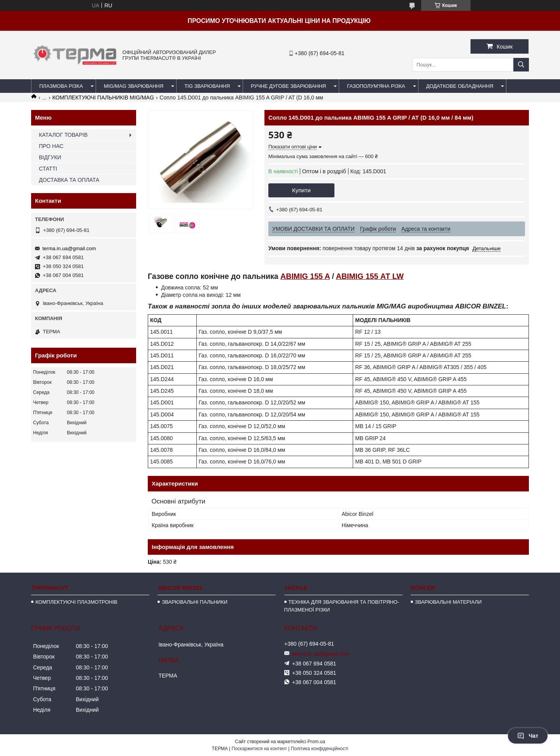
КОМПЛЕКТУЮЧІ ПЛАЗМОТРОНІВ (76, 602)
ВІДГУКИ (50, 157)
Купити (301, 190)
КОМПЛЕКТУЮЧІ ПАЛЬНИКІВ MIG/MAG (103, 97)
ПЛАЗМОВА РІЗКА (61, 86)
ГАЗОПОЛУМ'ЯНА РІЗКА (376, 86)
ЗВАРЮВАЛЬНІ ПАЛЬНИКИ (194, 602)
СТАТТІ (48, 168)
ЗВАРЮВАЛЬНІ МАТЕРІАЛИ (448, 602)
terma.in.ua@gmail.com (69, 248)
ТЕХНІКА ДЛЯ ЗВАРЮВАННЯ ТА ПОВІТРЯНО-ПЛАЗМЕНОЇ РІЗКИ (341, 606)
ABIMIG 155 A (305, 276)
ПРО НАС (51, 146)
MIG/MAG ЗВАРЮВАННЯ (133, 86)
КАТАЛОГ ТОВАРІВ (63, 135)
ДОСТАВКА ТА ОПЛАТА (69, 180)
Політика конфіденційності (319, 748)
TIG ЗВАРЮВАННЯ (207, 86)
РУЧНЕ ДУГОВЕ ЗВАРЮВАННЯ (288, 86)
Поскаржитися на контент (259, 748)
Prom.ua (316, 741)
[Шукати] (521, 64)
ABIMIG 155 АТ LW (370, 276)
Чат (527, 735)
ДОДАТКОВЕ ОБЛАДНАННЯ (460, 86)
